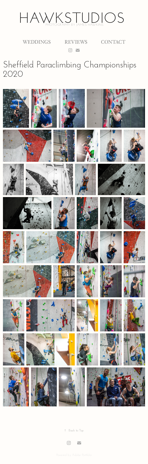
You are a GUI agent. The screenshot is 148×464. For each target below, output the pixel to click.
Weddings (37, 42)
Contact (113, 42)
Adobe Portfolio (82, 455)
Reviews (76, 42)
